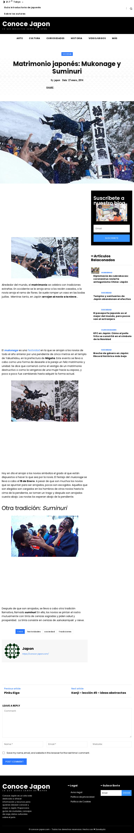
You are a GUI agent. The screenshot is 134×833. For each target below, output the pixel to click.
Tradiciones (65, 631)
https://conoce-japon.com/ (35, 653)
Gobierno (106, 273)
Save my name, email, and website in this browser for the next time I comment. (48, 752)
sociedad (49, 631)
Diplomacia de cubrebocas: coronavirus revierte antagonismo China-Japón (111, 279)
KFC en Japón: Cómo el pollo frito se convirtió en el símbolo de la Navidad (112, 336)
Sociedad (67, 54)
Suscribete (111, 238)
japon (57, 80)
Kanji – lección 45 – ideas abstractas (98, 692)
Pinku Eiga (12, 692)
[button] (131, 8)
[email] (112, 228)
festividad (34, 350)
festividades (34, 631)
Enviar (126, 792)
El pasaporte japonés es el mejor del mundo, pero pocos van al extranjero (111, 316)
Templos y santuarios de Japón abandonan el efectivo (112, 297)
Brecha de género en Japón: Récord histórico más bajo (111, 355)
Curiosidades (108, 330)
